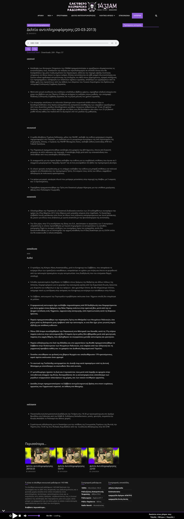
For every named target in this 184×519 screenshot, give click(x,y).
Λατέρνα (137, 15)
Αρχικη (41, 15)
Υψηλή (153, 517)
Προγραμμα (62, 15)
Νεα (49, 15)
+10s (35, 49)
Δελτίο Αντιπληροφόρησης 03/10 (71, 467)
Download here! (33, 52)
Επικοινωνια (124, 15)
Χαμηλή (170, 517)
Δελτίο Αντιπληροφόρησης (38, 25)
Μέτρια (161, 517)
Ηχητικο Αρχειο (106, 15)
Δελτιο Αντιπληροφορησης (83, 15)
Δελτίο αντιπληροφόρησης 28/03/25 (39, 467)
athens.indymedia (115, 488)
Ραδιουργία (86, 498)
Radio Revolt (86, 505)
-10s (28, 49)
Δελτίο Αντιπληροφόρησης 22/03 (103, 467)
